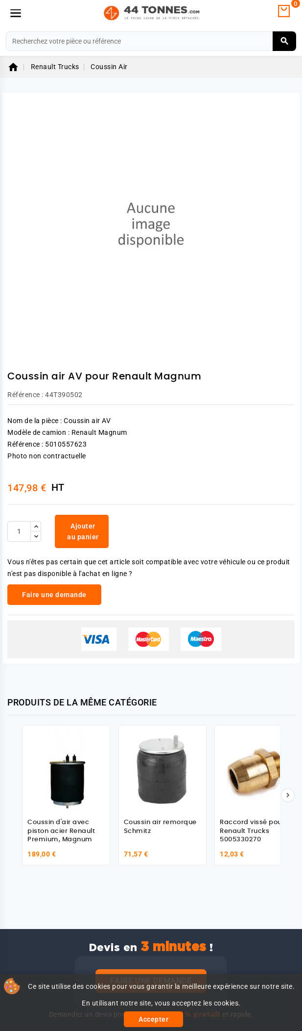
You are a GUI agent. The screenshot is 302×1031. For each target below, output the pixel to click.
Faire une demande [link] (54, 595)
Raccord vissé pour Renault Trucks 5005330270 (252, 831)
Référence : (25, 395)
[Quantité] (19, 531)
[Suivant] (288, 795)
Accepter (153, 1019)
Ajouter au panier (83, 531)
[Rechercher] (151, 41)
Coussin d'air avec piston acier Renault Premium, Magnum (61, 831)
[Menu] (15, 13)
